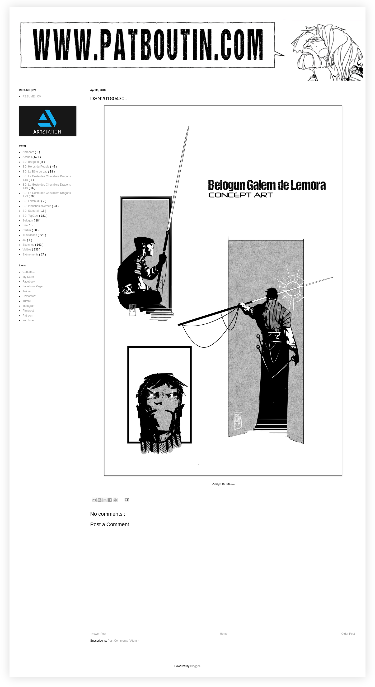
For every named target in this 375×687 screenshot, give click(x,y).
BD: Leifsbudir (32, 201)
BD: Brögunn (31, 161)
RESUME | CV (32, 96)
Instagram (29, 305)
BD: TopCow (31, 215)
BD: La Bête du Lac (35, 171)
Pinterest (28, 310)
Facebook (29, 281)
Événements (31, 254)
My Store (28, 277)
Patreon (28, 315)
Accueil (28, 157)
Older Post (348, 633)
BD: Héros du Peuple (36, 166)
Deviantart (29, 296)
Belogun (28, 220)
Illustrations (30, 235)
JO (25, 240)
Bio (25, 225)
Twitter (27, 291)
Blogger (195, 666)
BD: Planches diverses (37, 206)
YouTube (28, 320)
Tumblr (27, 301)
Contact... (29, 272)
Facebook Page (32, 286)
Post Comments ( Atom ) (123, 640)
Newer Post (98, 633)
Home (224, 633)
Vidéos (27, 249)
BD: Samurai (31, 210)
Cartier (27, 230)
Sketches (29, 244)
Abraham (29, 152)
